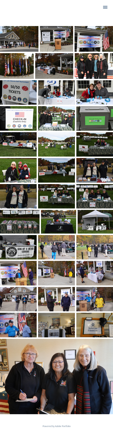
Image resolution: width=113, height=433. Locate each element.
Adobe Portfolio (63, 426)
